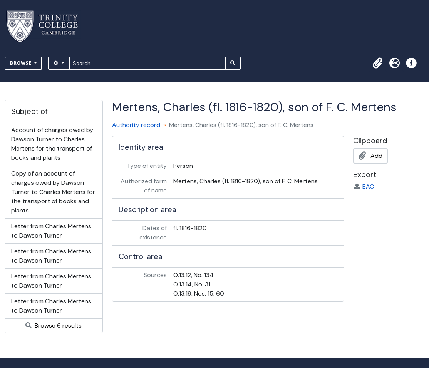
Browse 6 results (53, 325)
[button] (377, 63)
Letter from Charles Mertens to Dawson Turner (51, 230)
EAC (363, 186)
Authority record (136, 125)
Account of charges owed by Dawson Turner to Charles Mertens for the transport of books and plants (52, 144)
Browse (21, 63)
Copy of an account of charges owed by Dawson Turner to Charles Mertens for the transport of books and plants (53, 191)
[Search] (147, 63)
